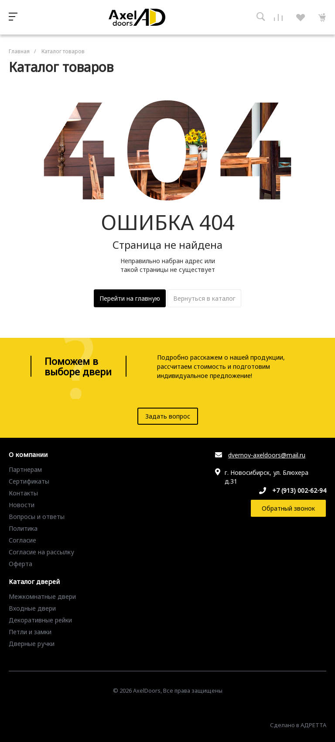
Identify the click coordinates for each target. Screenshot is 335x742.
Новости (21, 505)
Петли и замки (30, 632)
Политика (23, 528)
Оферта (20, 564)
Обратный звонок (288, 508)
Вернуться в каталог (204, 298)
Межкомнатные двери (42, 596)
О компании (28, 455)
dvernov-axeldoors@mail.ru (266, 455)
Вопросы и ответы (37, 516)
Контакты (23, 493)
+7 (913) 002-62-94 (299, 490)
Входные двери (32, 608)
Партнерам (25, 469)
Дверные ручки (32, 643)
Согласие (22, 540)
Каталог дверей (34, 582)
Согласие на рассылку (41, 552)
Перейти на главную (129, 298)
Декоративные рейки (40, 620)
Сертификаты (29, 481)
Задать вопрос (167, 416)
